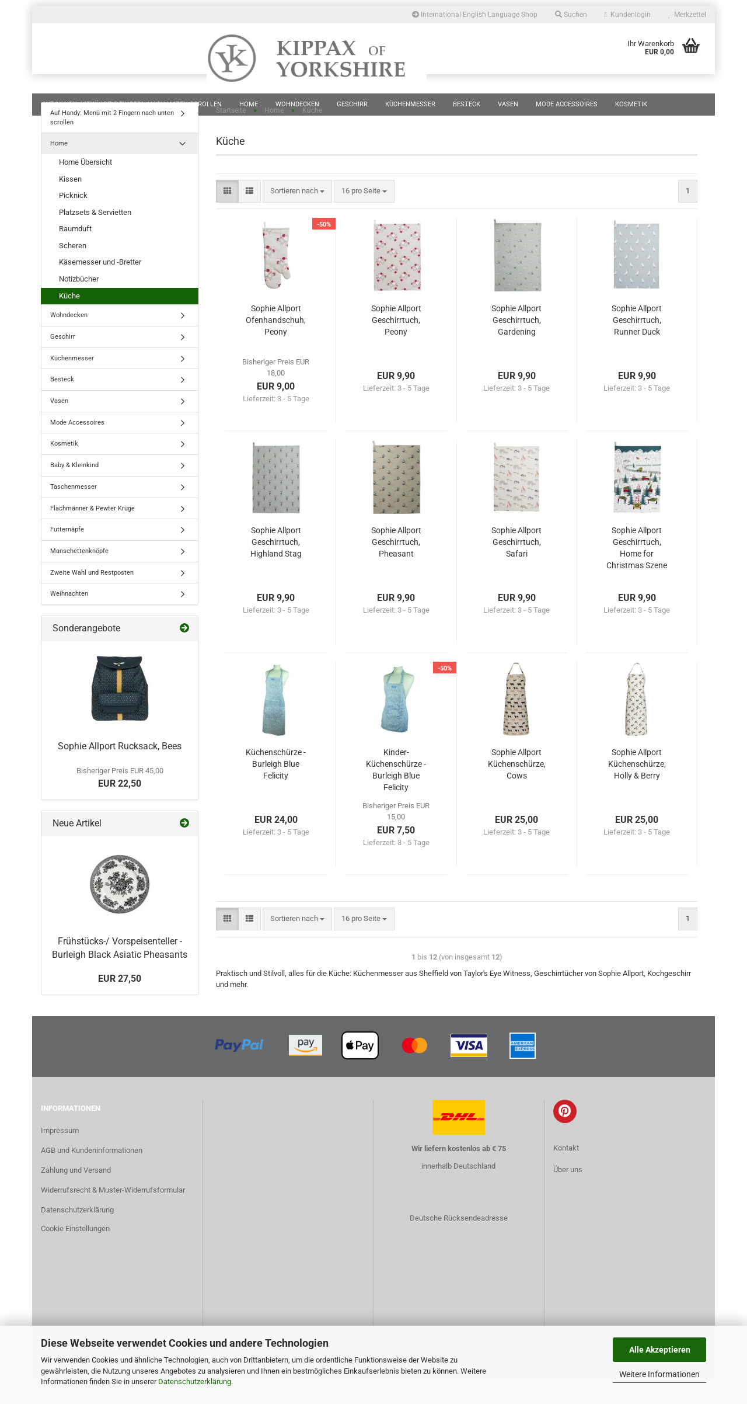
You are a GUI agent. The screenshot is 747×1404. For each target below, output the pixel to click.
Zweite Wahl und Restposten (92, 596)
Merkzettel (687, 15)
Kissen (70, 202)
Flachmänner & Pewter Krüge (92, 532)
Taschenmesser (73, 510)
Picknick (73, 218)
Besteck (466, 104)
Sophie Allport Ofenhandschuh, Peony (276, 343)
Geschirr (352, 104)
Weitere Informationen (659, 1374)
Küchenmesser (410, 104)
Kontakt (566, 1171)
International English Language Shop (474, 15)
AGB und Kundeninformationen (91, 1173)
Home (248, 104)
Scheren (72, 269)
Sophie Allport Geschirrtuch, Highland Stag (276, 565)
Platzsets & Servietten (95, 235)
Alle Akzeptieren (659, 1349)
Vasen (508, 104)
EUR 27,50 (119, 1001)
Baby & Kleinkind (74, 488)
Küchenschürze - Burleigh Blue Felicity (276, 787)
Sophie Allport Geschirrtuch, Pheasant (396, 565)
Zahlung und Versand (76, 1193)
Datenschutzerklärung (194, 1381)
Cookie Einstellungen (75, 1251)
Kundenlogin (628, 15)
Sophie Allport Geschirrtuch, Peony (396, 343)
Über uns (567, 1192)
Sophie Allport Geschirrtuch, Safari (516, 565)
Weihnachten (69, 617)
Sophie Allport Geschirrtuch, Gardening (516, 343)
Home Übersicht (85, 185)
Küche (69, 319)
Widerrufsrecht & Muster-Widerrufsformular (113, 1213)
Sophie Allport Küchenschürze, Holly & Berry (637, 787)
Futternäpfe (67, 553)
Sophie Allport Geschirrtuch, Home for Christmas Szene (636, 571)
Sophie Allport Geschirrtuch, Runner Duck (637, 343)
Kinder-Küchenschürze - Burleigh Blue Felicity (396, 793)
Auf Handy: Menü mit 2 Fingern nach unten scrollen (132, 104)
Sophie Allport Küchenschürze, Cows (517, 787)
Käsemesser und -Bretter (100, 285)
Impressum (60, 1153)
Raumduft (75, 252)
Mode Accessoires (567, 104)
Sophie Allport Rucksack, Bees (119, 769)
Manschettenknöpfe (79, 574)
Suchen (571, 15)
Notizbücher (79, 302)
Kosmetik (631, 104)
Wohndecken (297, 104)
